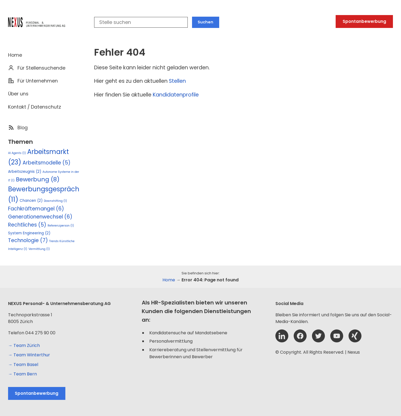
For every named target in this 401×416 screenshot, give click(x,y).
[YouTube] (336, 341)
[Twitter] (318, 341)
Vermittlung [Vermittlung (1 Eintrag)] (39, 249)
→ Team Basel (23, 364)
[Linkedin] (281, 341)
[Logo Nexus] (39, 22)
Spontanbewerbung (364, 21)
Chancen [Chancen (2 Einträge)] (31, 200)
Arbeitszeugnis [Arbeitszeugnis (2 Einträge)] (24, 171)
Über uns (18, 94)
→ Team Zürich (24, 345)
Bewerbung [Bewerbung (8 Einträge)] (37, 179)
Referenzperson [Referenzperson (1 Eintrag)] (61, 226)
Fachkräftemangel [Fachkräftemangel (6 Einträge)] (36, 208)
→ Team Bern (22, 374)
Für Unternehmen (37, 81)
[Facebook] (300, 341)
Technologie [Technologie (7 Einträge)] (28, 240)
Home (15, 55)
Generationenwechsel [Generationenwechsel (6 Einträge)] (40, 216)
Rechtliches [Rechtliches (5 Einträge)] (27, 224)
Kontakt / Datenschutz (34, 107)
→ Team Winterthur (29, 355)
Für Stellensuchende (41, 68)
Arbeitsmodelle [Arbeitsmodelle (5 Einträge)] (46, 162)
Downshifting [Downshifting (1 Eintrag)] (55, 201)
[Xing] (355, 341)
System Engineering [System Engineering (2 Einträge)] (29, 233)
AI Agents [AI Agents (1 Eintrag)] (17, 153)
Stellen (177, 81)
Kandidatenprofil (174, 94)
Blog (22, 127)
